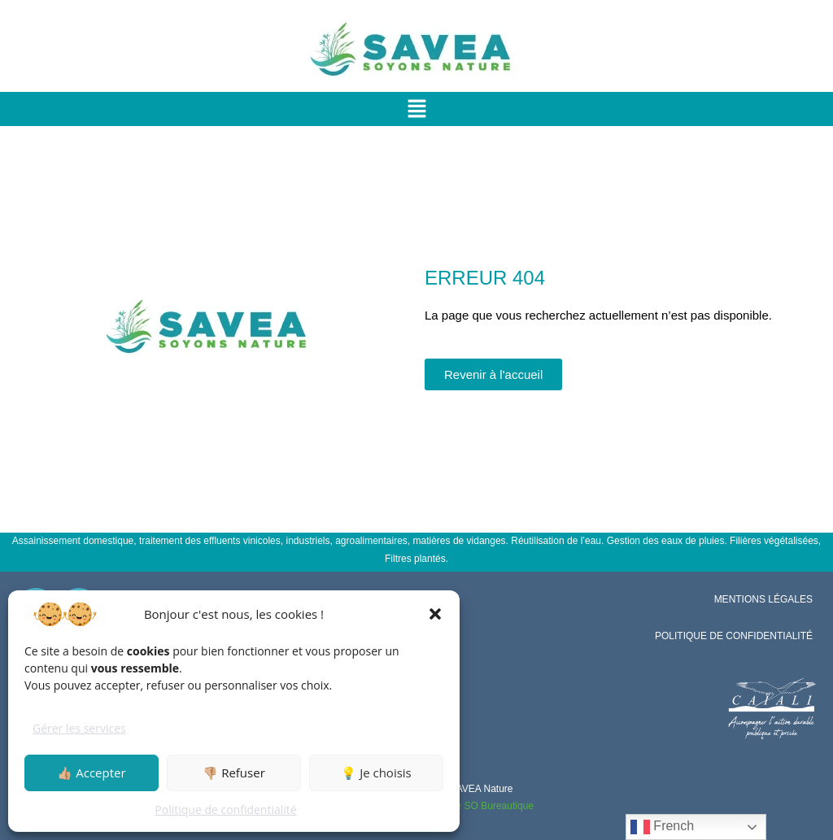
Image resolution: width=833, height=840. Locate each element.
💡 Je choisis (376, 772)
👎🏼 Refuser (234, 772)
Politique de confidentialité (225, 809)
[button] (435, 614)
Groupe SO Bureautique (481, 806)
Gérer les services (79, 728)
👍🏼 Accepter (91, 772)
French (662, 827)
